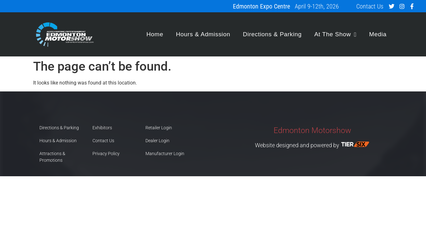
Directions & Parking (272, 34)
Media (378, 34)
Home (154, 34)
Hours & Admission (203, 34)
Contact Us (369, 6)
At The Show (335, 34)
